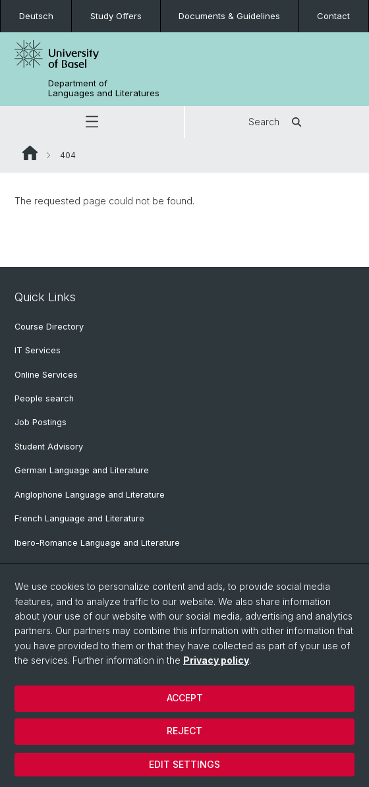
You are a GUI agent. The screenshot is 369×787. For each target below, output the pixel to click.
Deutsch (36, 16)
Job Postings (40, 422)
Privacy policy (216, 660)
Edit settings (184, 764)
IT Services (37, 350)
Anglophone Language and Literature (89, 495)
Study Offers (116, 16)
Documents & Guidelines (229, 16)
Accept (185, 697)
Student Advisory (48, 447)
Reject (184, 730)
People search (44, 398)
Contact (333, 16)
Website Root (30, 153)
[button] (92, 122)
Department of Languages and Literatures (103, 88)
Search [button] (277, 122)
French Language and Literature (79, 518)
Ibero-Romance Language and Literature (97, 543)
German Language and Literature (81, 470)
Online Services (46, 375)
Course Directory (49, 327)
